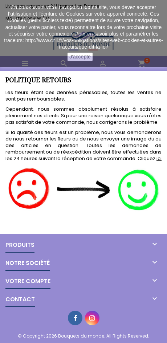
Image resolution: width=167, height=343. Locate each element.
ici (159, 158)
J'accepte (80, 57)
